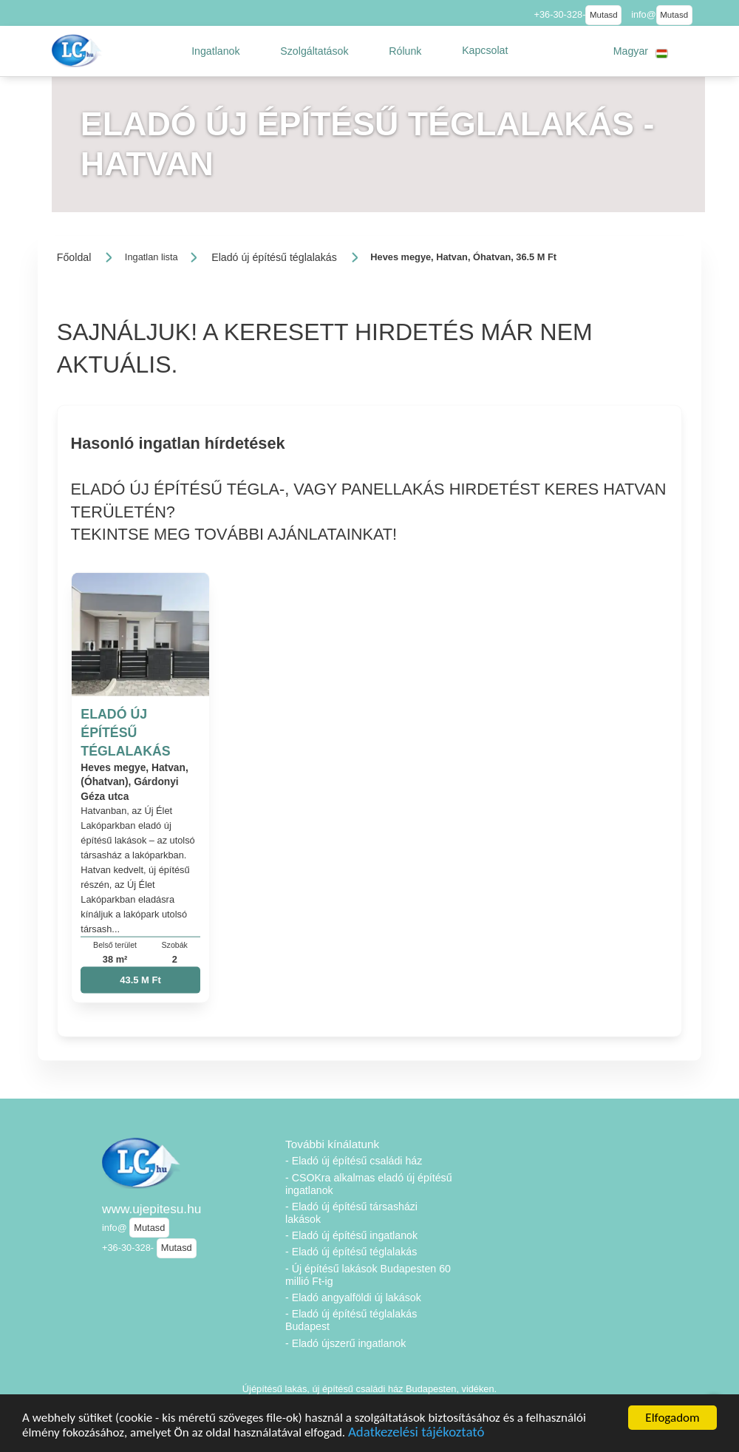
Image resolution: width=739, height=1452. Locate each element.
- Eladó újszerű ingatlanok (345, 1343)
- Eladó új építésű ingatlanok (351, 1235)
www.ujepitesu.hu (151, 1208)
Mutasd (604, 14)
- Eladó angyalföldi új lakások (353, 1297)
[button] (216, 51)
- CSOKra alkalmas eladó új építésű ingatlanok (368, 1184)
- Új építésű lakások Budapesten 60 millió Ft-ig (368, 1275)
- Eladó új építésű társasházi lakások (351, 1213)
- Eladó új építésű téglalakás (351, 1252)
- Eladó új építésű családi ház (353, 1161)
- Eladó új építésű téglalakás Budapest (351, 1320)
